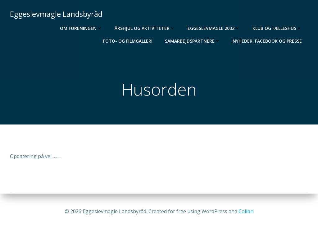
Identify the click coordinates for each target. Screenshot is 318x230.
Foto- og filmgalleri (127, 41)
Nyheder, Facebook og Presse (267, 41)
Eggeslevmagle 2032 (214, 28)
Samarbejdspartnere (192, 41)
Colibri (246, 211)
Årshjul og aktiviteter (145, 28)
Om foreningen (81, 28)
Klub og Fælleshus (277, 28)
